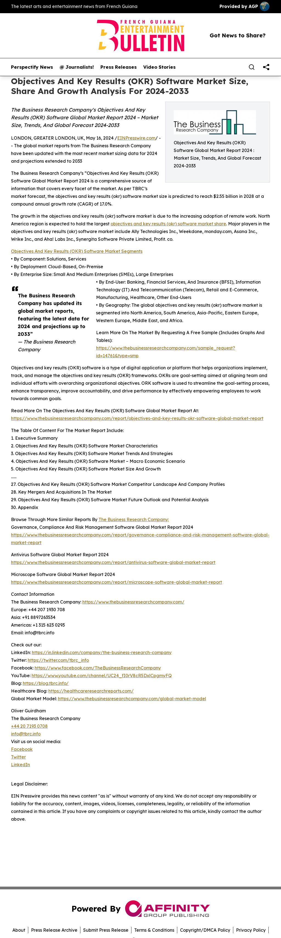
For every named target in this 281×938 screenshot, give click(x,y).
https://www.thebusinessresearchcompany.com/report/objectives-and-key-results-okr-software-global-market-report (137, 418)
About (18, 930)
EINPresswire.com (136, 138)
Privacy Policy (251, 930)
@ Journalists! (77, 67)
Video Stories (159, 67)
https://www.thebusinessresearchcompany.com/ (133, 602)
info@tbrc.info (26, 734)
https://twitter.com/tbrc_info (58, 660)
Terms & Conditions (154, 930)
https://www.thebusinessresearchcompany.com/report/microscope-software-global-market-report (116, 582)
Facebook (22, 749)
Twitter (18, 757)
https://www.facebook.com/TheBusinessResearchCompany (98, 668)
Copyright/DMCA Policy (205, 930)
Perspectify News (32, 67)
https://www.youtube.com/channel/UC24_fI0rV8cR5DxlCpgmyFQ (102, 675)
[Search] (251, 67)
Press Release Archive (54, 930)
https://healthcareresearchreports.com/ (91, 691)
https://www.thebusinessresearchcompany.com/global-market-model (132, 698)
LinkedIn (20, 764)
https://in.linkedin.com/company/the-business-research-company (102, 652)
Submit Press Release (105, 930)
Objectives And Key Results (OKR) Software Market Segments (76, 251)
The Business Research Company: (134, 519)
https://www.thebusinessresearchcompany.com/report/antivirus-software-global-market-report (113, 562)
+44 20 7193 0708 (29, 726)
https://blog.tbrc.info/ (46, 683)
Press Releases (118, 67)
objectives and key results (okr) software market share (168, 223)
